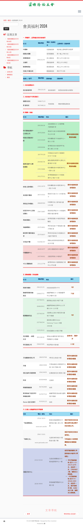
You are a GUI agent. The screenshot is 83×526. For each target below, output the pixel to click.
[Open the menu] (79, 11)
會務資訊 (10, 75)
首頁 (4, 20)
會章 (27, 514)
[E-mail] (4, 521)
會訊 (9, 20)
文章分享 (10, 72)
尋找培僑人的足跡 (70, 514)
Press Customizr (52, 521)
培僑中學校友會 (35, 521)
